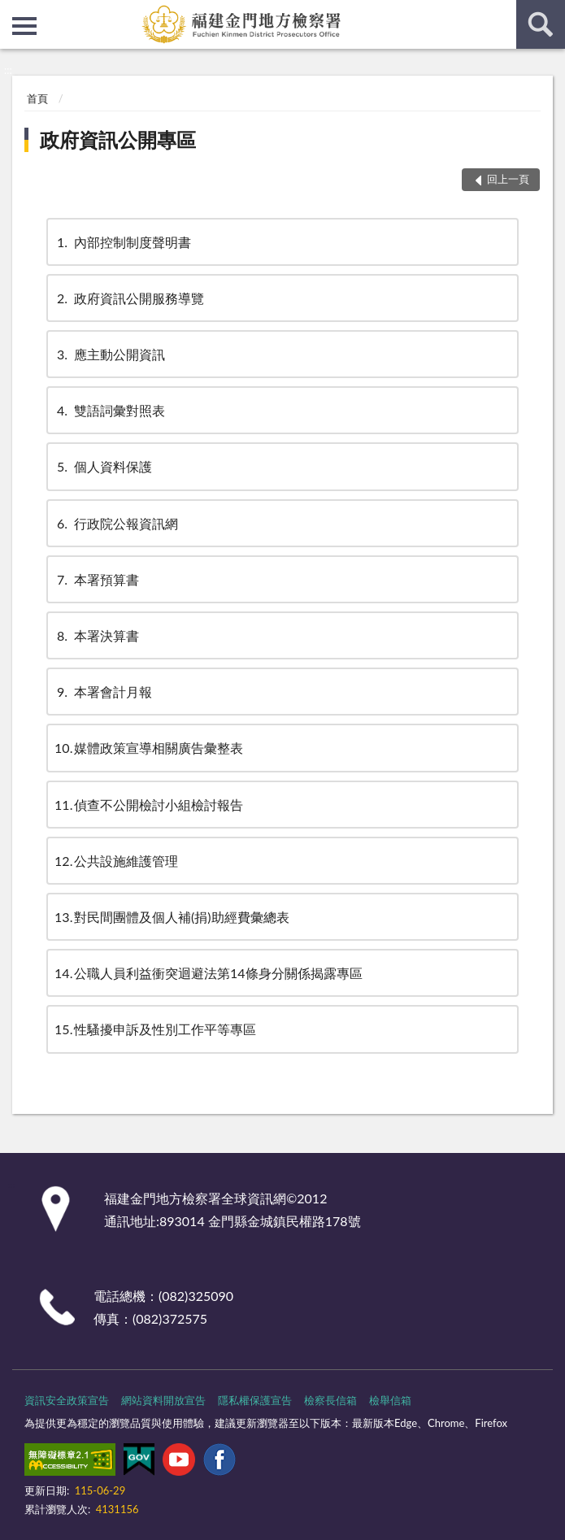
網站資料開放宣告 (163, 1400)
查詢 (540, 24)
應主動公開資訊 (109, 354)
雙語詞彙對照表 (109, 410)
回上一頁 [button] (508, 178)
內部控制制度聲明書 (122, 242)
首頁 (37, 98)
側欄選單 (24, 26)
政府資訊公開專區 (118, 139)
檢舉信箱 (390, 1400)
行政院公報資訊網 (116, 523)
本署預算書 (96, 579)
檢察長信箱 (330, 1400)
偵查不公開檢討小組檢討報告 (148, 804)
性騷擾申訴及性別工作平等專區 (155, 1029)
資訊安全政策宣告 (66, 1400)
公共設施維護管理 (116, 860)
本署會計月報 (103, 691)
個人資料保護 (103, 466)
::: (13, 12)
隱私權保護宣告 (255, 1400)
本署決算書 (96, 635)
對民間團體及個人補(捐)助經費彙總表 (171, 916)
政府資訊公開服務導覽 (129, 298)
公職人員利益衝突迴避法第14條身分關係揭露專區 (208, 973)
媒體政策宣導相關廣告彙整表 (148, 747)
